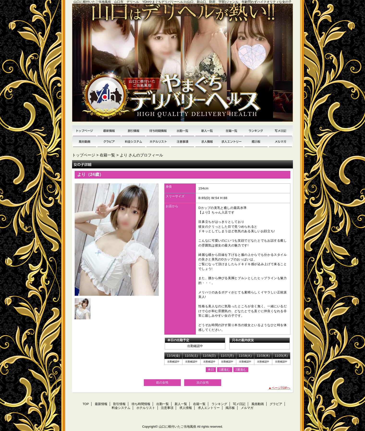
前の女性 (162, 382)
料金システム (133, 141)
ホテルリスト (158, 141)
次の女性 (202, 382)
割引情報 (133, 130)
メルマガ (280, 141)
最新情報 (109, 130)
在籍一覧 (231, 130)
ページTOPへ (281, 388)
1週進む (224, 369)
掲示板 (256, 141)
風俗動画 (84, 141)
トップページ (83, 155)
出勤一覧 (182, 130)
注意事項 (182, 141)
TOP (84, 130)
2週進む (240, 369)
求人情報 (207, 141)
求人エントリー (231, 141)
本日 (211, 369)
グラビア (109, 141)
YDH (182, 64)
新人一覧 (207, 130)
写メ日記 (280, 130)
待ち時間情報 (158, 130)
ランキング (256, 130)
